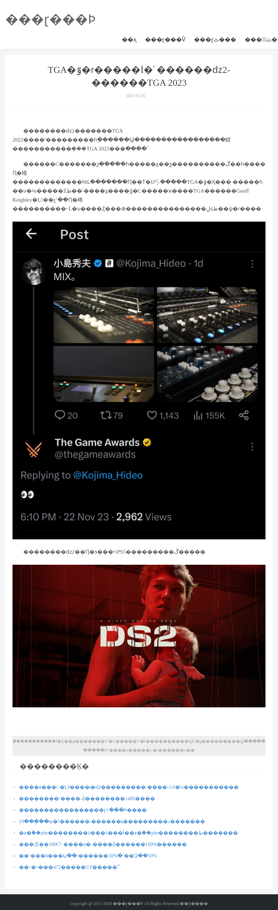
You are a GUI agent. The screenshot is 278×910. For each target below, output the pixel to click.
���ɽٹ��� (215, 39)
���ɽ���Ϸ (50, 19)
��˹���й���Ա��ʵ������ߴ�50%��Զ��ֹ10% (88, 856)
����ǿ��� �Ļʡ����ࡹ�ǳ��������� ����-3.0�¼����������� (129, 787)
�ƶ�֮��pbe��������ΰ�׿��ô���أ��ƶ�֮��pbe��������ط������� (128, 833)
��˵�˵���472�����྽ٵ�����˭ (69, 867)
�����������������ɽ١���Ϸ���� (83, 810)
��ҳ (129, 39)
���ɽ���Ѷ (165, 39)
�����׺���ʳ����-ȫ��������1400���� (87, 798)
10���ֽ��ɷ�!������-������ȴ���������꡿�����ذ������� (112, 821)
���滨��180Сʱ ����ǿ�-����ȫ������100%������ (103, 844)
